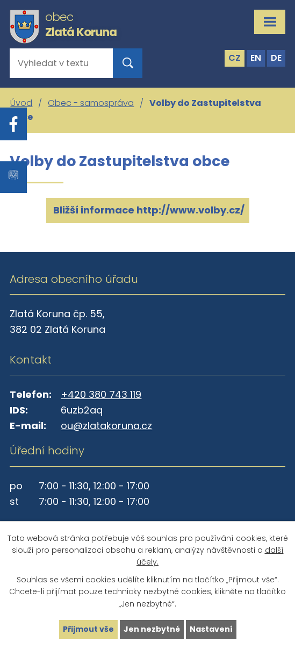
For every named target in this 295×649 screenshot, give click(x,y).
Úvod (21, 103)
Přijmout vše (88, 629)
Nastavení (211, 629)
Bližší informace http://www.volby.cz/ (147, 210)
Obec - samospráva (91, 103)
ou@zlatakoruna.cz (106, 425)
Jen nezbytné (152, 629)
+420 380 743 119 (101, 394)
